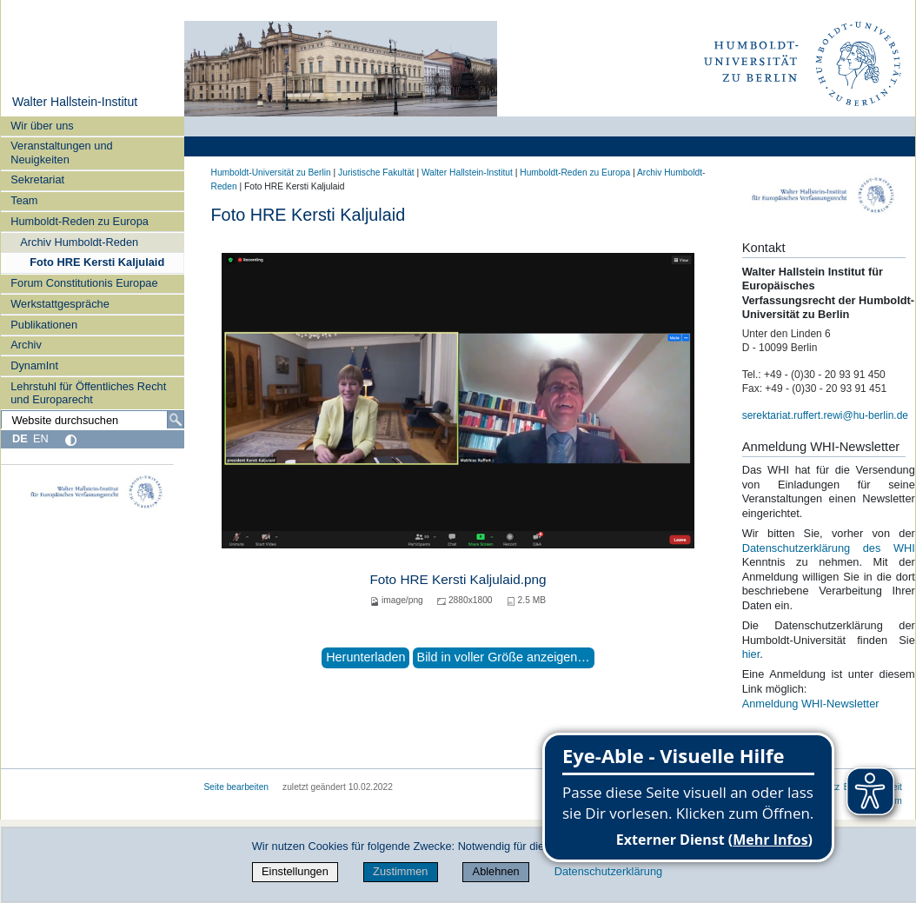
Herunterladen (365, 657)
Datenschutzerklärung (608, 871)
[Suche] (175, 419)
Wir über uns (42, 125)
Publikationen (43, 324)
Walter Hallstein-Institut (74, 102)
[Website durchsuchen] (92, 419)
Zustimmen (400, 871)
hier (751, 654)
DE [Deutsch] (20, 438)
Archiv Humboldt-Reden (79, 242)
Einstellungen (295, 871)
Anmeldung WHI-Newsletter (810, 703)
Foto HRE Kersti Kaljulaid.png (457, 579)
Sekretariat (37, 179)
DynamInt (34, 365)
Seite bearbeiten (236, 787)
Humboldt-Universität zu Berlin (271, 172)
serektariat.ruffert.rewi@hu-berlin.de (825, 415)
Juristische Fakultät (376, 172)
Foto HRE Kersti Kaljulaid (97, 262)
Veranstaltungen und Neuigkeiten (61, 152)
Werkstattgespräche (60, 303)
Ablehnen (496, 871)
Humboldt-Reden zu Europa (79, 221)
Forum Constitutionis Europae (83, 282)
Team (23, 200)
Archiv (26, 344)
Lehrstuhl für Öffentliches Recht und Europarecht (88, 393)
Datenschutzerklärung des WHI (828, 547)
